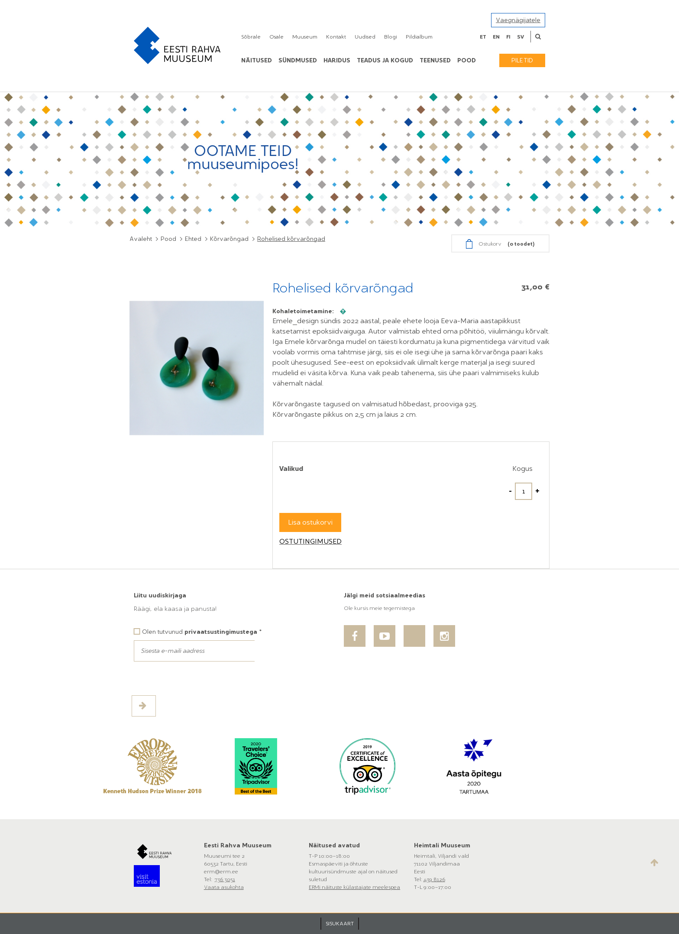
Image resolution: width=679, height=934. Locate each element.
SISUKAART (340, 924)
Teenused (435, 60)
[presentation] (199, 678)
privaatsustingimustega (220, 632)
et (483, 37)
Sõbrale (251, 37)
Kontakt (336, 37)
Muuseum (304, 37)
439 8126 (434, 879)
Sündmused (297, 60)
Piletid (522, 60)
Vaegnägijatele (518, 20)
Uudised (365, 37)
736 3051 (225, 879)
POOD (466, 60)
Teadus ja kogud (385, 60)
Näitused (256, 60)
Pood (168, 239)
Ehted (193, 239)
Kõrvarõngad (229, 239)
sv (520, 37)
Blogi (390, 37)
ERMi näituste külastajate (340, 887)
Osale (276, 37)
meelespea (386, 887)
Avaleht (140, 239)
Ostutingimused (310, 541)
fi (508, 37)
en (496, 37)
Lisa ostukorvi (310, 522)
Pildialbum (419, 37)
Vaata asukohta (224, 887)
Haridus (336, 60)
